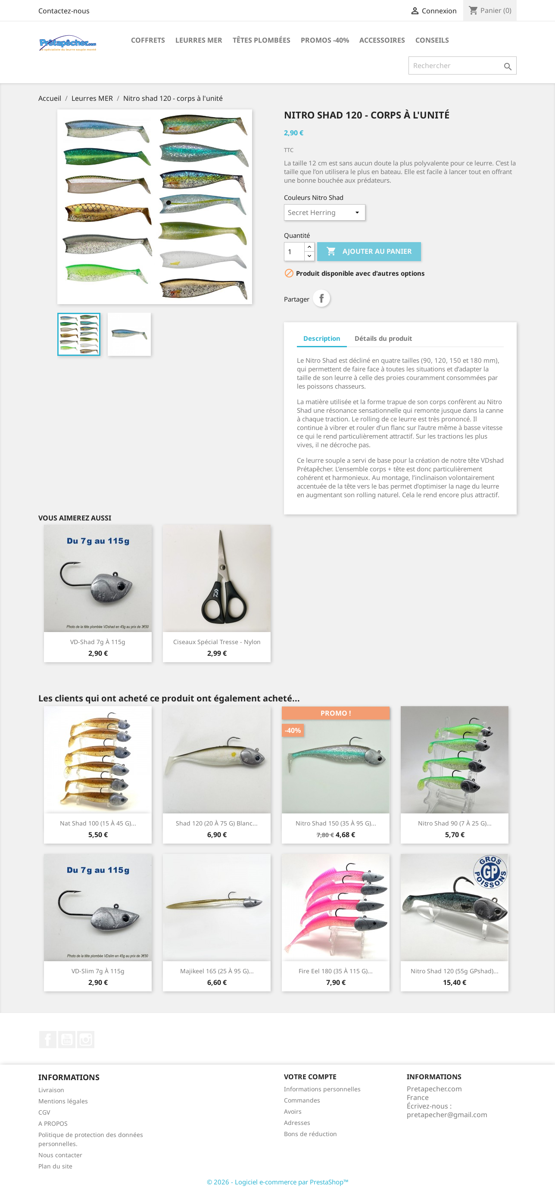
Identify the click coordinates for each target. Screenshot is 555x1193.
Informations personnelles (322, 1089)
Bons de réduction (310, 1134)
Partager (321, 298)
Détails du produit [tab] (383, 338)
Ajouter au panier (369, 251)
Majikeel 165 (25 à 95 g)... (217, 971)
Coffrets (148, 40)
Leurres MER (198, 40)
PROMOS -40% (325, 40)
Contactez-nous (64, 11)
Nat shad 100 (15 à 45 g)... (98, 823)
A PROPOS (53, 1123)
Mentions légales (63, 1101)
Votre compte (310, 1076)
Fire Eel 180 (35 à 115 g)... (336, 971)
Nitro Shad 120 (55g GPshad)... (455, 971)
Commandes (302, 1100)
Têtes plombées (261, 40)
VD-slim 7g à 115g (98, 971)
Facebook (47, 1039)
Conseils (432, 40)
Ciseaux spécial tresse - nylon (217, 642)
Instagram (85, 1039)
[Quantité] (294, 251)
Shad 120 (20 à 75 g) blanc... (217, 823)
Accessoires (382, 40)
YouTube (66, 1039)
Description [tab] (321, 338)
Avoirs (293, 1111)
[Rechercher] (462, 65)
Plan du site (55, 1166)
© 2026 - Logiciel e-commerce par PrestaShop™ (278, 1181)
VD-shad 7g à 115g (97, 642)
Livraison (51, 1090)
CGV (44, 1112)
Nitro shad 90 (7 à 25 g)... (455, 823)
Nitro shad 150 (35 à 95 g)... (336, 823)
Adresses (297, 1122)
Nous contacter (60, 1155)
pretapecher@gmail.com (447, 1114)
